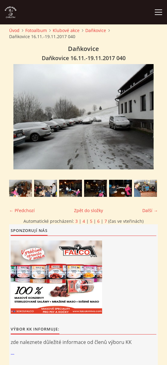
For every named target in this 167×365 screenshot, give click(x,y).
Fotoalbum (36, 30)
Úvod (14, 30)
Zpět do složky (88, 210)
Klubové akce (66, 30)
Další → (150, 210)
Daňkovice (95, 30)
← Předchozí (22, 210)
